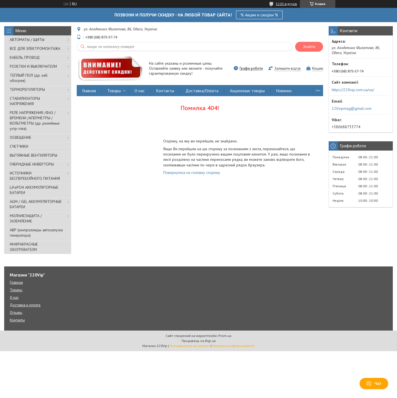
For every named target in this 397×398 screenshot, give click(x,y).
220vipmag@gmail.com (352, 108)
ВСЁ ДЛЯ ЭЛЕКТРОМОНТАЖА (35, 48)
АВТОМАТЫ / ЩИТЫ (27, 39)
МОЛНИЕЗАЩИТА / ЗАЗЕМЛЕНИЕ (26, 218)
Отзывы (16, 312)
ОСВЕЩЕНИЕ (20, 137)
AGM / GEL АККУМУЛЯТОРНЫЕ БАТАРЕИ (36, 204)
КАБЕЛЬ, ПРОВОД (25, 57)
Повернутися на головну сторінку (191, 172)
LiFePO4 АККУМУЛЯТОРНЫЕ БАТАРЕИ (34, 190)
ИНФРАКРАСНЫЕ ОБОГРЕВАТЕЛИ (24, 247)
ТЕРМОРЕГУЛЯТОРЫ (27, 89)
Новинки (284, 91)
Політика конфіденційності (233, 346)
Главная (89, 91)
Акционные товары (247, 91)
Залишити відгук (287, 68)
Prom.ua (224, 336)
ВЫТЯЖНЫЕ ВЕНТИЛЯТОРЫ (33, 155)
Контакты (165, 91)
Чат (373, 383)
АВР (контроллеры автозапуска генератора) (36, 232)
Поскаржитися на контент (190, 346)
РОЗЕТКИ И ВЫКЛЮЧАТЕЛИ (33, 66)
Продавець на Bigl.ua (199, 341)
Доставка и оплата (25, 305)
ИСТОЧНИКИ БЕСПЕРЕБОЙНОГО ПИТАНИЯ (35, 176)
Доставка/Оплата (202, 91)
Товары (114, 91)
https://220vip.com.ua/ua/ (353, 89)
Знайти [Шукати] (309, 47)
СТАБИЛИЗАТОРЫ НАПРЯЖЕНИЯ (25, 101)
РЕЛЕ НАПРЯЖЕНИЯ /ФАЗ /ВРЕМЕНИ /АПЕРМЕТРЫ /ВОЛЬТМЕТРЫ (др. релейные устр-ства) (35, 120)
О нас (139, 91)
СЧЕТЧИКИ (19, 146)
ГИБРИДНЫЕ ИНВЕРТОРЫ (32, 164)
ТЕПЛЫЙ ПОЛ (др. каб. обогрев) (29, 78)
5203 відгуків (286, 4)
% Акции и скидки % (259, 15)
